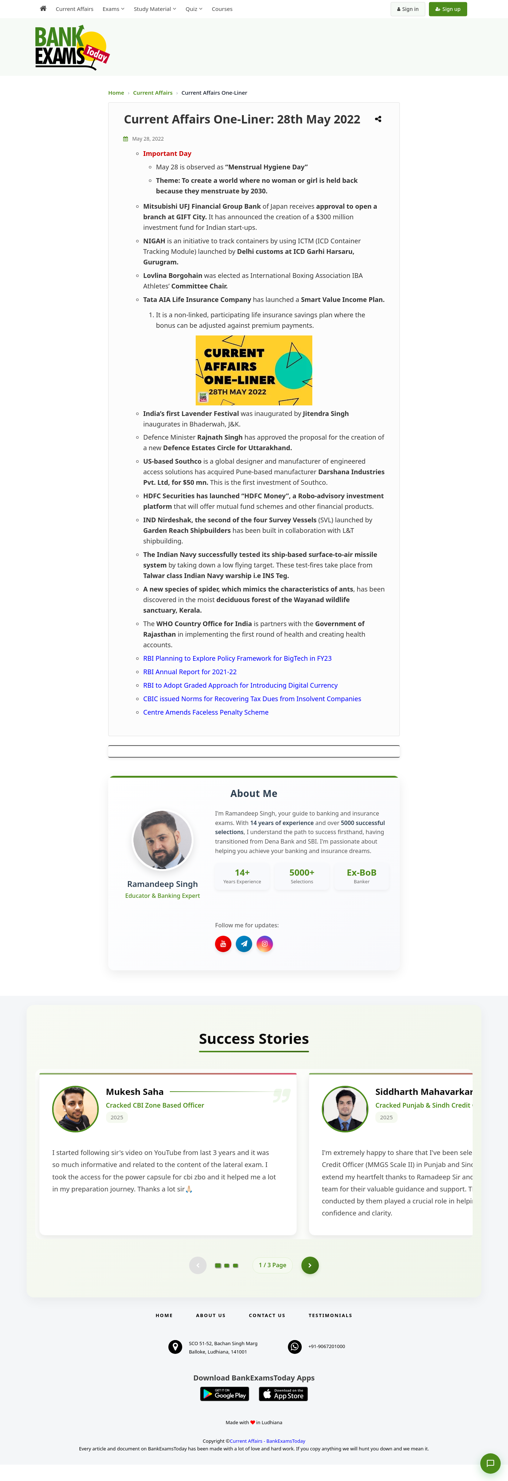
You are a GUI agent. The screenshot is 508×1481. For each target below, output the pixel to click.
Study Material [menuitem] (152, 8)
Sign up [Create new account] (448, 8)
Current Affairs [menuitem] (74, 8)
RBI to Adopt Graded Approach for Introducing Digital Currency (240, 685)
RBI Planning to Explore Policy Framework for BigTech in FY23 (237, 658)
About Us (211, 1331)
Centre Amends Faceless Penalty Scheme (206, 712)
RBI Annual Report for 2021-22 (190, 671)
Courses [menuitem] (222, 8)
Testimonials (330, 1331)
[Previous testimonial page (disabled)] (197, 1281)
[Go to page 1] (218, 1281)
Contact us (267, 1331)
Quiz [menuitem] (191, 8)
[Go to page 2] (226, 1281)
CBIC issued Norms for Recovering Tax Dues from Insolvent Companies (252, 698)
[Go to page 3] (235, 1281)
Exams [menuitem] (110, 8)
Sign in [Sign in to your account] (408, 8)
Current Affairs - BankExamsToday (267, 1457)
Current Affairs (153, 92)
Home (116, 92)
